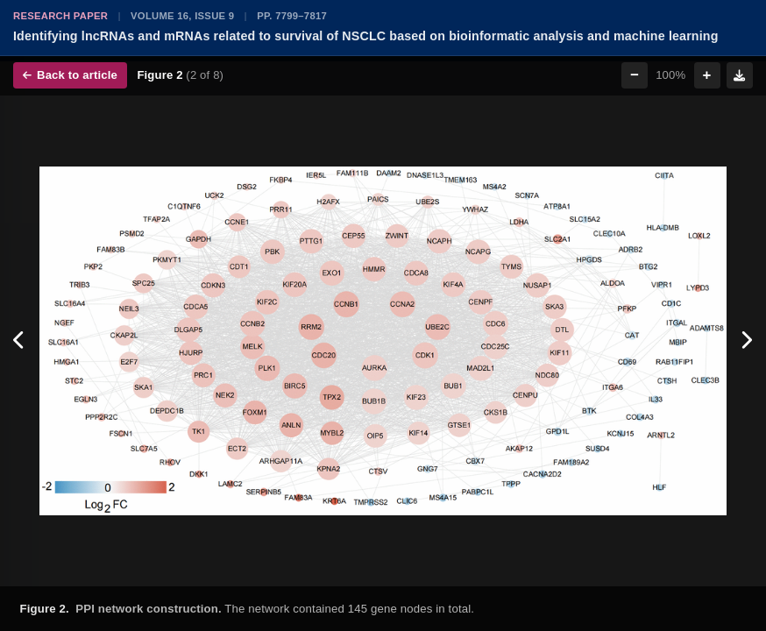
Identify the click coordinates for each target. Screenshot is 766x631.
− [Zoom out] (634, 75)
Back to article (70, 75)
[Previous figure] (19, 341)
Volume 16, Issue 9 (182, 16)
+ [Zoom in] (707, 75)
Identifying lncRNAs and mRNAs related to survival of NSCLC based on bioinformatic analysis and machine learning (366, 36)
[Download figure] (740, 75)
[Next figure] (746, 341)
